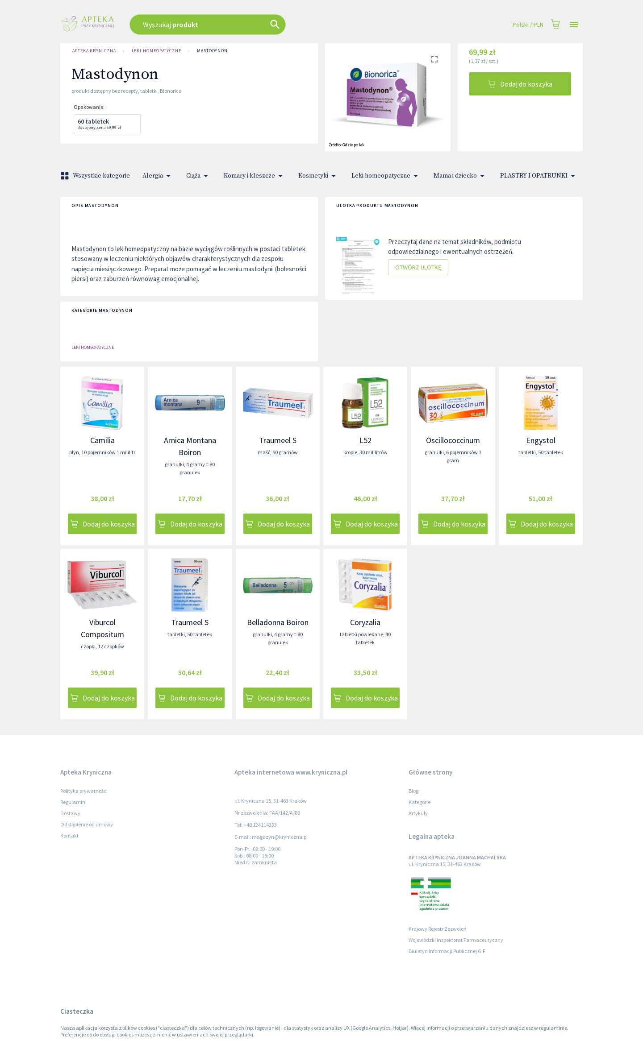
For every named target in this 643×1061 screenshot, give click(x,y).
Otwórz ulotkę (418, 267)
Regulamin (72, 802)
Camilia (102, 440)
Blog (413, 790)
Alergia (158, 176)
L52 (365, 440)
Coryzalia (365, 622)
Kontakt (69, 835)
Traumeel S (277, 440)
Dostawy (70, 813)
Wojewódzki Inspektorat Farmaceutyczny (456, 940)
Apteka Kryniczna (94, 50)
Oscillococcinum (453, 440)
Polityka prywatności (84, 790)
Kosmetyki (318, 176)
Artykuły (418, 813)
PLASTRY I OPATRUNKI (539, 176)
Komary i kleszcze (254, 176)
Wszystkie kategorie (96, 176)
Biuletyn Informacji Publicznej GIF (447, 951)
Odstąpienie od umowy (86, 824)
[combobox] (255, 24)
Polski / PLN (528, 25)
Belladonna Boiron (278, 622)
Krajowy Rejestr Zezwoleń (438, 928)
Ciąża (199, 176)
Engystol (540, 440)
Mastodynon (212, 50)
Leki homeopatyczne (156, 50)
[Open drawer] (574, 25)
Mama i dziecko (460, 176)
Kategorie (419, 802)
